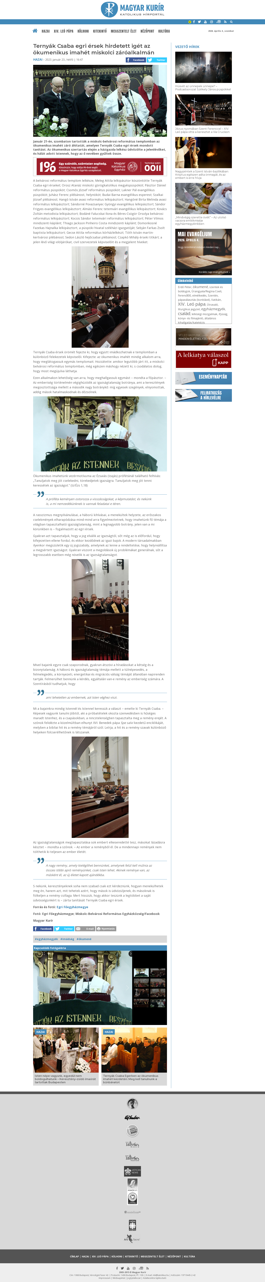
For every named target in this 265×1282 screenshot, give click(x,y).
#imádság (67, 939)
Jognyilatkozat (134, 1278)
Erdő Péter (184, 287)
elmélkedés (199, 295)
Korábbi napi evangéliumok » (214, 272)
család (184, 313)
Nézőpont (147, 31)
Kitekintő (100, 31)
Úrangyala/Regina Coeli (206, 291)
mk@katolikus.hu (161, 1275)
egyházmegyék (213, 309)
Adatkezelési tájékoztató (154, 1278)
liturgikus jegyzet (189, 309)
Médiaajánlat (119, 1278)
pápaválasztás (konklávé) (194, 300)
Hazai (46, 31)
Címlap (74, 1256)
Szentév (213, 295)
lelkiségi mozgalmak (204, 314)
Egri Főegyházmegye (72, 907)
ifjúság (223, 314)
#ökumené (84, 939)
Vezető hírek (187, 46)
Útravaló (212, 304)
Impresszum (105, 1278)
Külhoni (83, 31)
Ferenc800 (184, 295)
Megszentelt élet (124, 31)
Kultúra (164, 31)
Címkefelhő (185, 281)
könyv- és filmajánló (190, 318)
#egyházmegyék (46, 939)
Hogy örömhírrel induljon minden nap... (199, 239)
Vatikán (216, 300)
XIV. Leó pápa (64, 31)
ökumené (200, 287)
